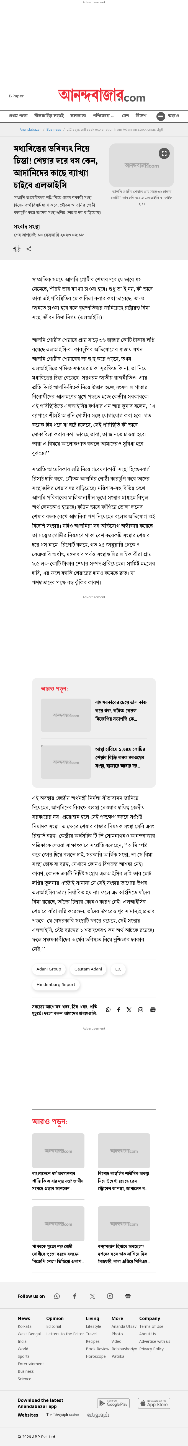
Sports (24, 1356)
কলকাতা (78, 116)
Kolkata (25, 1326)
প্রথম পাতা (18, 116)
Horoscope (96, 1356)
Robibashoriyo (124, 1348)
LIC (118, 969)
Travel (91, 1333)
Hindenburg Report (56, 984)
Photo (117, 1333)
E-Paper (16, 95)
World (23, 1348)
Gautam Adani (88, 969)
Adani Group (49, 969)
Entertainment (31, 1363)
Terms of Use (151, 1326)
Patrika (118, 1356)
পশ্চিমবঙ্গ (104, 117)
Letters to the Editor (65, 1333)
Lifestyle (93, 1326)
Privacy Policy (151, 1348)
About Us (147, 1333)
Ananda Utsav (124, 1326)
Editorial (53, 1326)
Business (54, 129)
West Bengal (29, 1333)
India (22, 1341)
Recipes (93, 1341)
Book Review (97, 1348)
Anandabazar (30, 129)
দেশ (125, 116)
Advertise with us (154, 1341)
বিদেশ (141, 116)
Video (117, 1341)
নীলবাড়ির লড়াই (49, 116)
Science (24, 1378)
